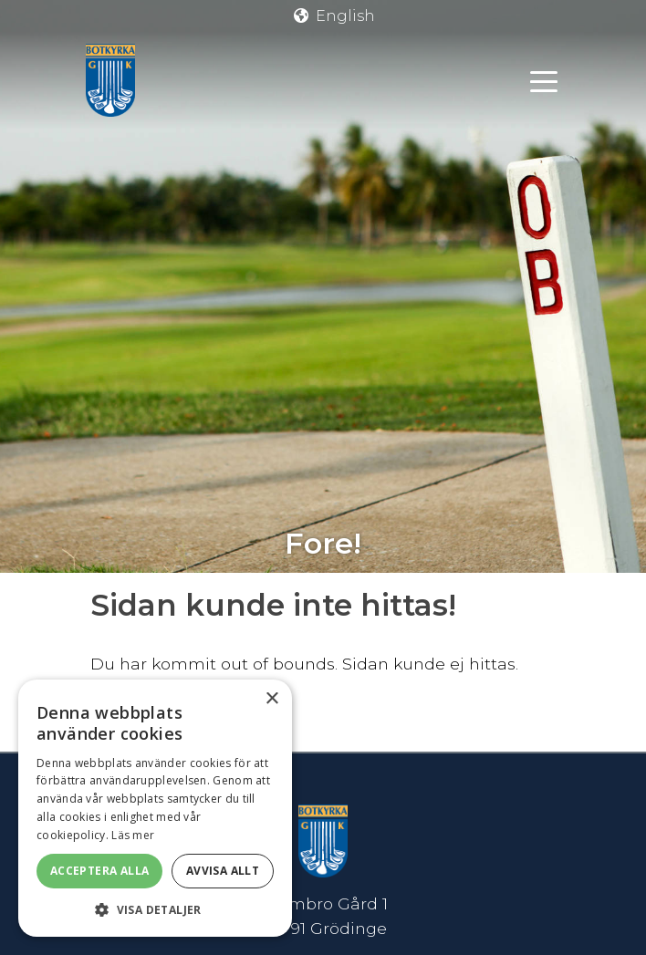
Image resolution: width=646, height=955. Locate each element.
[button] (155, 909)
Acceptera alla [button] (100, 870)
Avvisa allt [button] (222, 870)
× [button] (271, 699)
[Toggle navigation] (543, 80)
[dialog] (155, 808)
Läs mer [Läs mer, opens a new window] (132, 835)
